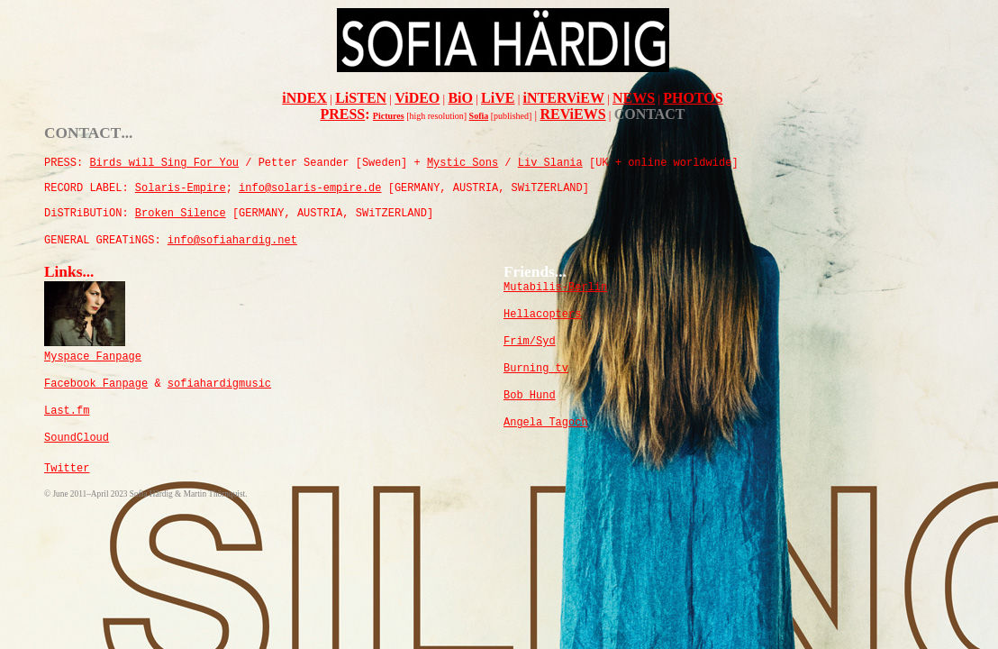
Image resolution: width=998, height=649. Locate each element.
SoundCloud (76, 438)
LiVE (497, 97)
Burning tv (536, 368)
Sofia (479, 116)
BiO (460, 97)
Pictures (388, 116)
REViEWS (572, 114)
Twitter (66, 468)
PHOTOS (692, 97)
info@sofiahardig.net (232, 240)
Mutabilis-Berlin (555, 287)
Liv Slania (550, 163)
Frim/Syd (530, 341)
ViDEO (417, 97)
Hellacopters (542, 314)
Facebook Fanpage (96, 384)
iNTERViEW (563, 97)
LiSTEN (360, 97)
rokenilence (180, 213)
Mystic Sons (462, 163)
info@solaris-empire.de (310, 188)
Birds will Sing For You (164, 163)
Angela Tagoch (546, 422)
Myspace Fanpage (92, 357)
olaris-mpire (180, 188)
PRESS (342, 114)
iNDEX (304, 97)
